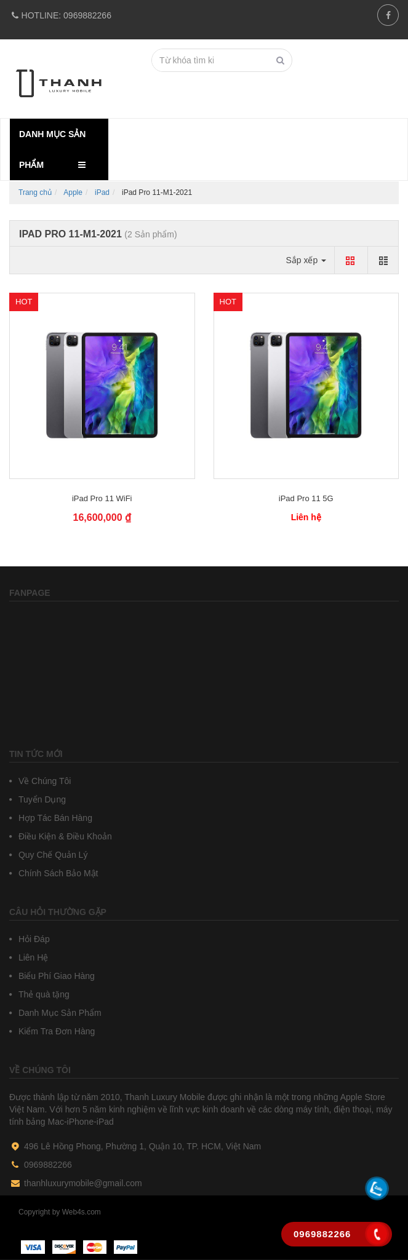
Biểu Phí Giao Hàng (55, 976)
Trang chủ (35, 192)
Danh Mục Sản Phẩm (59, 1013)
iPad (102, 192)
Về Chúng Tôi (43, 781)
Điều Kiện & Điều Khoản (64, 836)
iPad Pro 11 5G (306, 498)
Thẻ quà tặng (43, 994)
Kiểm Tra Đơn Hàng (55, 1031)
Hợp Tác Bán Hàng (54, 818)
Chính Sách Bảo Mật (57, 873)
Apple (72, 192)
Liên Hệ (32, 957)
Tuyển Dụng (41, 799)
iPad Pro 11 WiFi (102, 498)
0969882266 (60, 15)
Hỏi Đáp (33, 939)
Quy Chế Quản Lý (51, 855)
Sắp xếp (306, 260)
